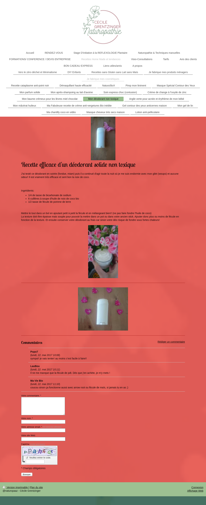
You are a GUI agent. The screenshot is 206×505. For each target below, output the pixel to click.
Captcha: (33, 444)
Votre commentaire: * (31, 395)
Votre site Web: (28, 435)
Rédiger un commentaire (171, 341)
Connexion (197, 487)
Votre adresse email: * (41, 427)
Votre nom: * (27, 418)
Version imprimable (15, 487)
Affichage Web (195, 490)
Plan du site (36, 487)
